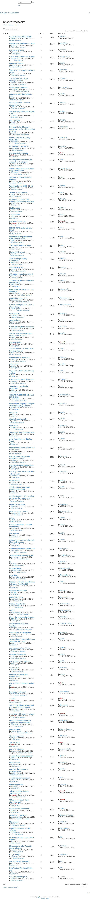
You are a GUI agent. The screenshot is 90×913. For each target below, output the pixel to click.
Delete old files (15, 568)
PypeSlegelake (15, 309)
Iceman (14, 52)
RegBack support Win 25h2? (20, 37)
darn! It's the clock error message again (18, 770)
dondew (13, 315)
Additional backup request (19, 778)
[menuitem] (18, 5)
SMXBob (14, 359)
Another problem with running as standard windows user (21, 497)
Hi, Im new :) (14, 668)
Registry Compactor (17, 221)
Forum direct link (16, 597)
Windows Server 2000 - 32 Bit (21, 186)
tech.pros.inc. (15, 557)
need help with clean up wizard (21, 714)
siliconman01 (15, 58)
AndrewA (14, 764)
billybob (13, 738)
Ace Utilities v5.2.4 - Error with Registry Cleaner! (21, 350)
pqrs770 (13, 407)
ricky (12, 181)
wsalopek (14, 476)
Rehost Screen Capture (18, 877)
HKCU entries (14, 120)
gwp (12, 194)
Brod (12, 780)
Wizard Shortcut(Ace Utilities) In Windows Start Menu (22, 640)
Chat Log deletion (16, 736)
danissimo (14, 133)
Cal (12, 232)
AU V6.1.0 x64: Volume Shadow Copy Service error (21, 169)
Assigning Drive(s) (16, 50)
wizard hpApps (15, 729)
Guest (13, 878)
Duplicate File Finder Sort (19, 808)
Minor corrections (16, 63)
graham (13, 650)
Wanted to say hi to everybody (21, 327)
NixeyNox (14, 506)
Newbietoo (14, 724)
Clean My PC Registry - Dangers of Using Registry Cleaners (22, 405)
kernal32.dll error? (16, 749)
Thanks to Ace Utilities (18, 192)
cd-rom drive (14, 480)
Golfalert (15, 148)
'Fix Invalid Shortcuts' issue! (20, 245)
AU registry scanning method (21, 274)
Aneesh (13, 223)
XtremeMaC (15, 89)
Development (16, 54)
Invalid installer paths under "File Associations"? (20, 238)
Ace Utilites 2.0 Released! (19, 861)
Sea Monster (15, 606)
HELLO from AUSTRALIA (18, 146)
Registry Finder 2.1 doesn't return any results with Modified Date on (22, 129)
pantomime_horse (17, 817)
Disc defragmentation (18, 590)
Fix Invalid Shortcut (17, 252)
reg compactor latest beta (19, 648)
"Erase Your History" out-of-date (22, 57)
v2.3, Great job (15, 855)
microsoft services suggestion (21, 756)
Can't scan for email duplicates (21, 379)
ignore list (13, 412)
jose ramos (14, 550)
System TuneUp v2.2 (17, 604)
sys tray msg (14, 313)
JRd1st (13, 678)
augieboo (14, 786)
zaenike (13, 366)
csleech (13, 269)
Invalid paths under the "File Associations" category (20, 161)
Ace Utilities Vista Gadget (19, 661)
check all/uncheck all (17, 419)
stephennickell (15, 513)
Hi (10, 562)
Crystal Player (14, 762)
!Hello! (11, 610)
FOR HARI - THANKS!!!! (18, 815)
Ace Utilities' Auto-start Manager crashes (18, 80)
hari (12, 155)
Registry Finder (15, 342)
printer (12, 518)
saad (13, 164)
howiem (13, 115)
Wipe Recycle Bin (16, 267)
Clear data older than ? (18, 511)
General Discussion (15, 40)
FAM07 (14, 107)
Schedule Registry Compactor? (21, 555)
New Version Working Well (20, 632)
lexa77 (13, 210)
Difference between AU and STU (22, 549)
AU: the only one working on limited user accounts (20, 334)
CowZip (13, 188)
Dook (13, 216)
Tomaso (13, 83)
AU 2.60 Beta (14, 742)
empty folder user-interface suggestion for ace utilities (20, 721)
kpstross (14, 460)
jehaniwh (14, 74)
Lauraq (13, 38)
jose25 (13, 758)
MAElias (13, 564)
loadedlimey (15, 832)
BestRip (13, 592)
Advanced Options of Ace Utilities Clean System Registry (21, 200)
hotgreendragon (16, 731)
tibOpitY (13, 328)
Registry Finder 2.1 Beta (18, 153)
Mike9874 (14, 45)
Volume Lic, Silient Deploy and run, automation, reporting (21, 706)
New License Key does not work (22, 43)
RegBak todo (14, 214)
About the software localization (21, 617)
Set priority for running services (21, 432)
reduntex (14, 670)
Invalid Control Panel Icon (19, 357)
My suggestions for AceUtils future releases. (20, 847)
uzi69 (14, 65)
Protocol (14, 634)
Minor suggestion (16, 784)
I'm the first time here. (18, 298)
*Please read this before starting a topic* (19, 792)
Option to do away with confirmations (18, 675)
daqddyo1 (14, 381)
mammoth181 (15, 399)
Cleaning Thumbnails (17, 654)
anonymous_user (16, 628)
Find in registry (15, 208)
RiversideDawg (16, 577)
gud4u (13, 810)
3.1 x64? (12, 698)
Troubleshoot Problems (18, 47)
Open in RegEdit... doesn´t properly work (19, 104)
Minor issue (13, 822)
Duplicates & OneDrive (18, 87)
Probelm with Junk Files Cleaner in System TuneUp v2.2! (22, 583)
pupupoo (14, 427)
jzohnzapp (14, 709)
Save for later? (15, 320)
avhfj (12, 322)
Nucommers (15, 694)
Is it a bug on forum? (17, 692)
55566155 (14, 619)
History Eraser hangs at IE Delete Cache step (19, 457)
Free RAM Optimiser (17, 504)
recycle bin (13, 364)
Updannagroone (16, 300)
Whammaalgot (16, 612)
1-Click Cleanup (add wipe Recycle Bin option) (19, 488)
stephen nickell (16, 570)
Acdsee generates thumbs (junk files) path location (21, 541)
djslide (13, 773)
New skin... (13, 575)
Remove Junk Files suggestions (21, 465)
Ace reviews (14, 533)
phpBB (39, 897)
